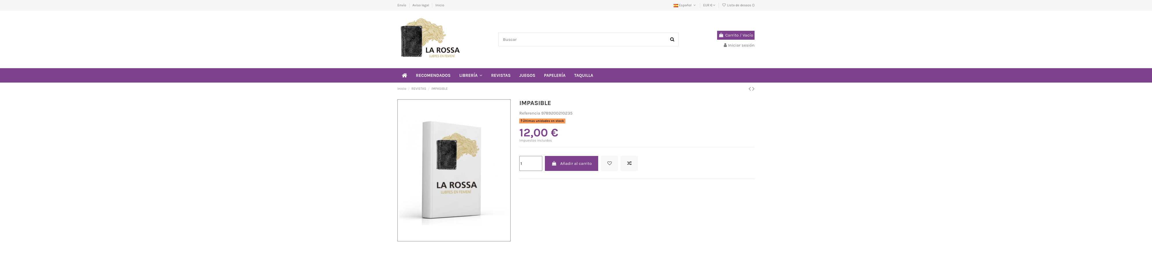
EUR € (709, 5)
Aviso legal (421, 5)
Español (685, 5)
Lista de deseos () (738, 5)
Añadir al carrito (572, 163)
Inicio (439, 5)
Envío (402, 5)
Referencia (529, 113)
